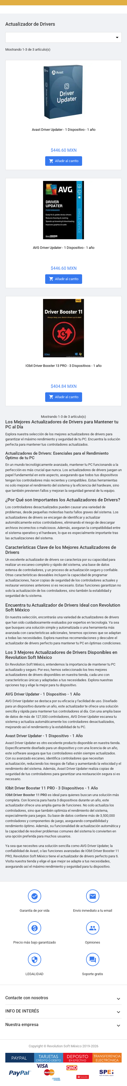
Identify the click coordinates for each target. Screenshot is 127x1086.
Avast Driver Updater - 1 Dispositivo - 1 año (63, 130)
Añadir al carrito (63, 161)
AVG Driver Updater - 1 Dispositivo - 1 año (63, 248)
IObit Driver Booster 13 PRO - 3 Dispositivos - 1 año (63, 366)
